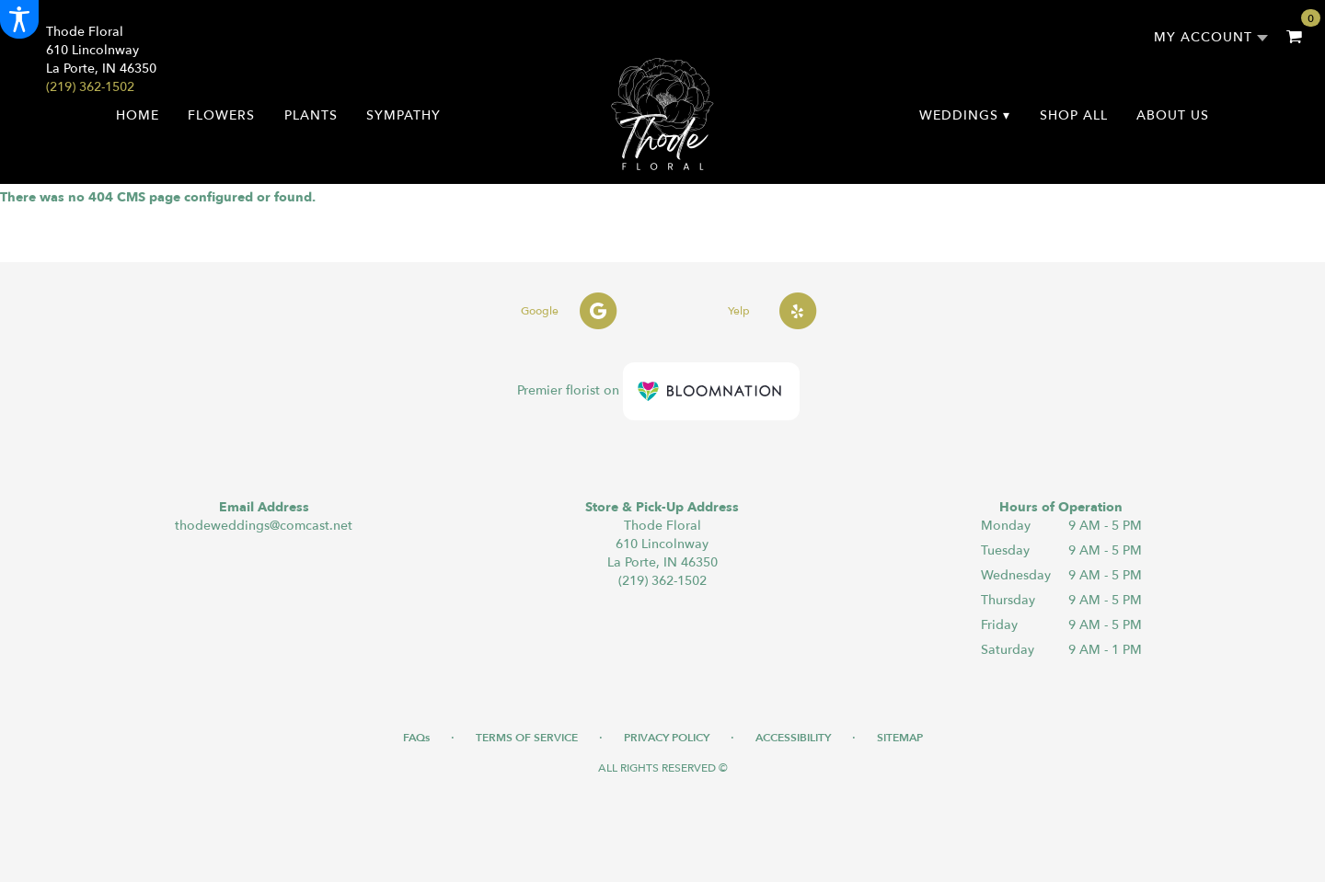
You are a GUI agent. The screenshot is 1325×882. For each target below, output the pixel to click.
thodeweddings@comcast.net (263, 525)
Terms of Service (527, 737)
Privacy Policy (666, 737)
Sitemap (900, 737)
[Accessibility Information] (19, 19)
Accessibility (793, 737)
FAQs (416, 737)
